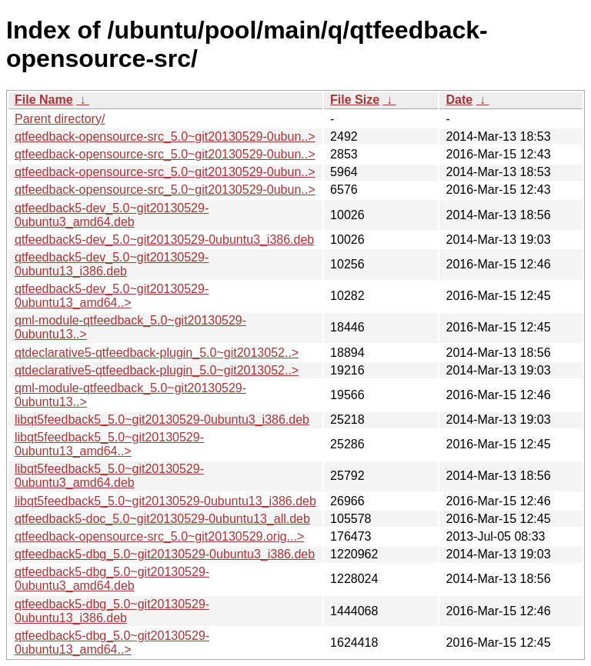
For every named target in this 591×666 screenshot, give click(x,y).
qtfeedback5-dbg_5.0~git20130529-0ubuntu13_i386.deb (112, 611)
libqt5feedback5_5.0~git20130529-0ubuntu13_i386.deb (165, 501)
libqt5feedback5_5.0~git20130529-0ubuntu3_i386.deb (162, 419)
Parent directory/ (60, 118)
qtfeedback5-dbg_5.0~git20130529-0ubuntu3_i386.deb (165, 554)
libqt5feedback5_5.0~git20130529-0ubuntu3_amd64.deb (109, 475)
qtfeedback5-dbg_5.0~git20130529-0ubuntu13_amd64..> (112, 642)
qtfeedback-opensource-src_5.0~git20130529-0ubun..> (165, 136)
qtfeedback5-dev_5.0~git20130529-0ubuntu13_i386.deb (112, 264)
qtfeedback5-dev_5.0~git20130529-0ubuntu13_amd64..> (112, 295)
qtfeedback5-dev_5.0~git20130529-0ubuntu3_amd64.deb (112, 214)
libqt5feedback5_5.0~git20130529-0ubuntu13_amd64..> (109, 444)
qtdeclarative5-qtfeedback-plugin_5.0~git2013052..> (157, 352)
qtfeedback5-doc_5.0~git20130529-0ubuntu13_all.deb (162, 518)
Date (459, 99)
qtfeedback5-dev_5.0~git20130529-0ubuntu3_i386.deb (164, 239)
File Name (44, 99)
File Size (354, 99)
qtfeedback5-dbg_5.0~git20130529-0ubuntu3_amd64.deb (112, 578)
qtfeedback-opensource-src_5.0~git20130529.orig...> (159, 536)
